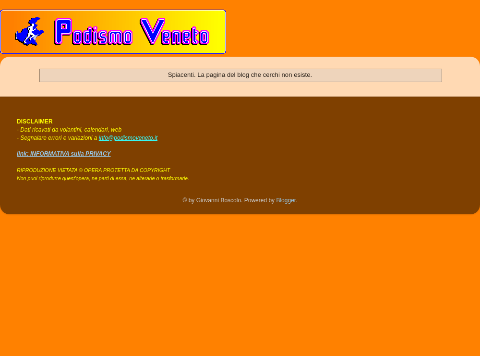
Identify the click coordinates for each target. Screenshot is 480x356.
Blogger (286, 200)
